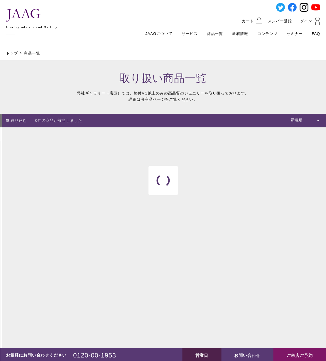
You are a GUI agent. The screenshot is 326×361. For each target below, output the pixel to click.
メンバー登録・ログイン (290, 21)
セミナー (295, 33)
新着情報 (240, 33)
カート (248, 21)
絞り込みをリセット (38, 227)
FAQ (316, 33)
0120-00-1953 (94, 355)
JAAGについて (159, 33)
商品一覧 (215, 33)
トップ (12, 53)
